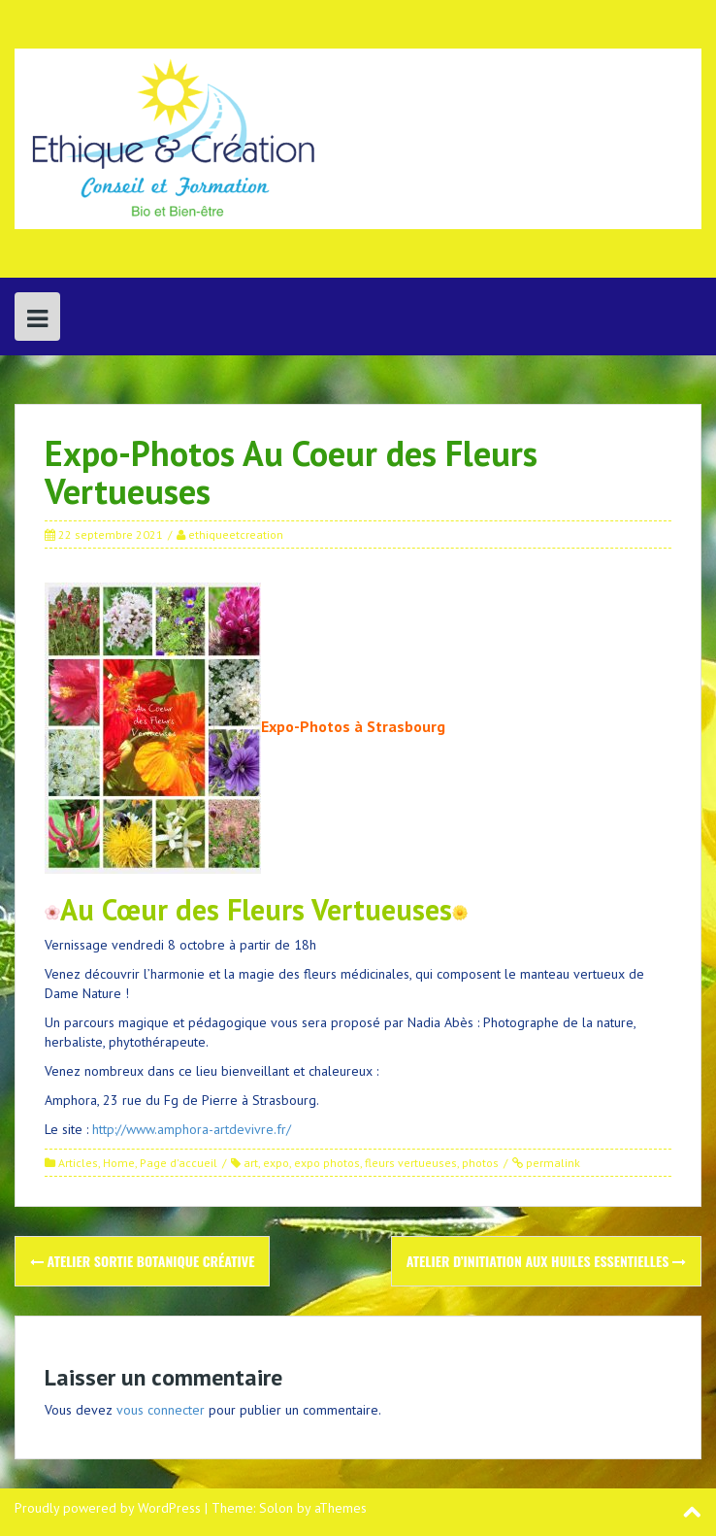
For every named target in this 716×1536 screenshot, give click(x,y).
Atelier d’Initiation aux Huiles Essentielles (546, 1261)
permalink (551, 1162)
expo (276, 1162)
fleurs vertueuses (411, 1162)
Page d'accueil (178, 1162)
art (251, 1162)
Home (119, 1162)
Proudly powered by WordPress (108, 1508)
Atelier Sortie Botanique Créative (142, 1261)
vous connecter (160, 1410)
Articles (78, 1162)
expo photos (327, 1162)
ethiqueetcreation (235, 534)
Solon (276, 1508)
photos (480, 1162)
